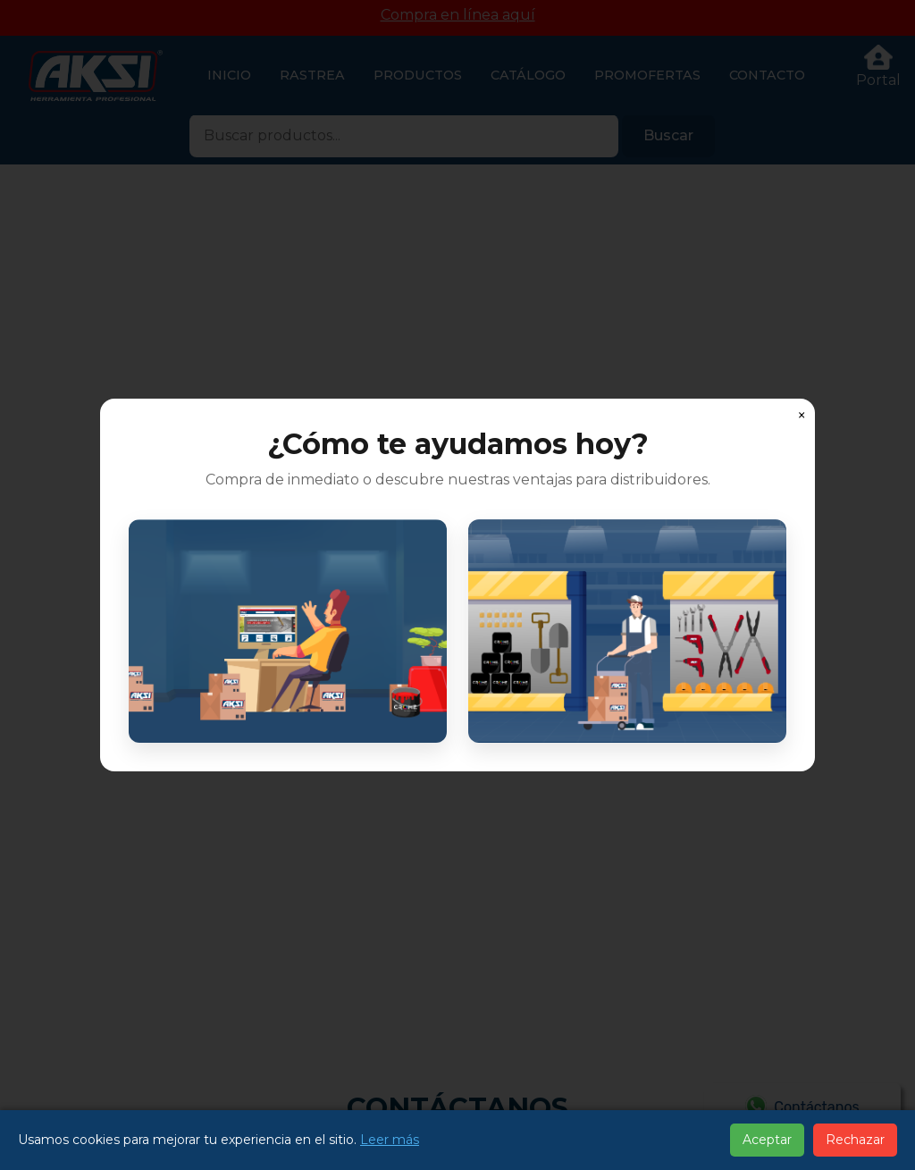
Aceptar (767, 1140)
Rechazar (855, 1140)
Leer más (389, 1140)
